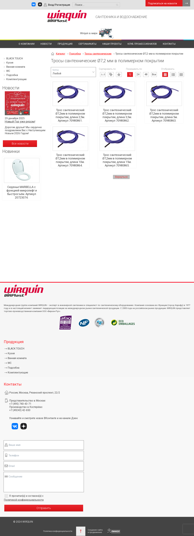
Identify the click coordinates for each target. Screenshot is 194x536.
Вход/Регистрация (59, 4)
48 (146, 74)
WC (8, 70)
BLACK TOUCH (14, 58)
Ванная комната (15, 66)
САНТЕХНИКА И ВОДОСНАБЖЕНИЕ (121, 17)
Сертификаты (87, 43)
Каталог (60, 53)
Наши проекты (111, 43)
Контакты (169, 43)
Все (154, 74)
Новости (46, 43)
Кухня (9, 62)
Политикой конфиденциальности (24, 499)
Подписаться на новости (162, 3)
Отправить (44, 508)
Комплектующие (16, 79)
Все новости (20, 143)
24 (138, 74)
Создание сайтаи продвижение (95, 531)
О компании (26, 43)
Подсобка (12, 75)
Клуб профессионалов (142, 43)
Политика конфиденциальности (57, 531)
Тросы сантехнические (98, 53)
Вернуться (121, 176)
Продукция (65, 43)
